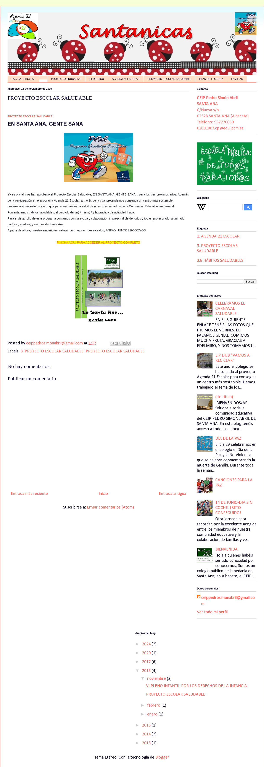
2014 (147, 734)
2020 (147, 653)
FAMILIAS (237, 79)
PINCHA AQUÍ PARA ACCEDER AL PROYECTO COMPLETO (98, 242)
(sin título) (224, 397)
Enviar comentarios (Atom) (110, 507)
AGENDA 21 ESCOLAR (126, 79)
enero (153, 714)
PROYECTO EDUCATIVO (66, 79)
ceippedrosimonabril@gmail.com (228, 601)
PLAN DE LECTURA (211, 79)
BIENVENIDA (226, 549)
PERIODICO (96, 79)
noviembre (157, 679)
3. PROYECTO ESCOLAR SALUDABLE (52, 351)
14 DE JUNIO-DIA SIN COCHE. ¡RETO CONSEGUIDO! (233, 508)
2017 (147, 662)
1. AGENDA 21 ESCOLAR (218, 236)
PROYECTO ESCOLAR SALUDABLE (169, 79)
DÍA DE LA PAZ (228, 438)
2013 (147, 743)
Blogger (162, 757)
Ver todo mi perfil (212, 612)
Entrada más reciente (29, 494)
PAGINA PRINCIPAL (23, 79)
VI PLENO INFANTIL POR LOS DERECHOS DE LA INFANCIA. (197, 686)
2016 (147, 671)
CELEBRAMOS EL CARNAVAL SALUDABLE (230, 308)
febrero (154, 705)
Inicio (103, 494)
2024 (147, 644)
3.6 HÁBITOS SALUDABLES (220, 260)
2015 (147, 725)
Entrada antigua (172, 494)
